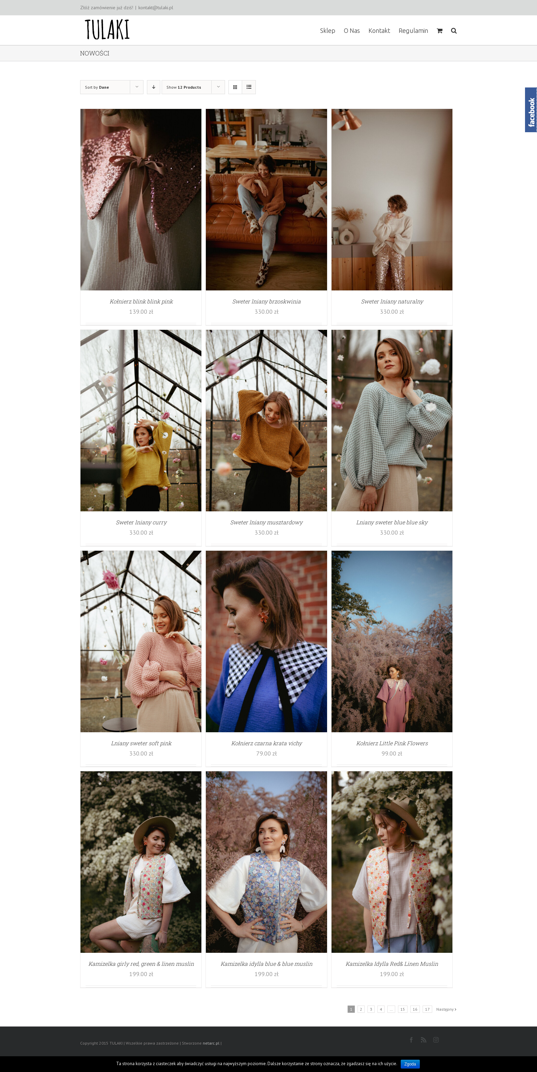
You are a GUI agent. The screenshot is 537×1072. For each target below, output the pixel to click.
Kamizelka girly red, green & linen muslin (141, 963)
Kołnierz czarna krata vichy (266, 743)
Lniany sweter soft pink (141, 743)
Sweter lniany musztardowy (266, 522)
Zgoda (410, 1064)
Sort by (97, 87)
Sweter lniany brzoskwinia (266, 301)
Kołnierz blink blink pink (141, 301)
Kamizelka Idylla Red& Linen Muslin (392, 963)
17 (427, 1009)
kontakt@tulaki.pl (155, 7)
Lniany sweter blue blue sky (391, 522)
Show (183, 87)
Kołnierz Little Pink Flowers (392, 743)
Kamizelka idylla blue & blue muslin (266, 963)
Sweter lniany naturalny (392, 301)
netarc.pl (211, 1043)
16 (415, 1009)
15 (402, 1009)
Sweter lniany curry (141, 522)
